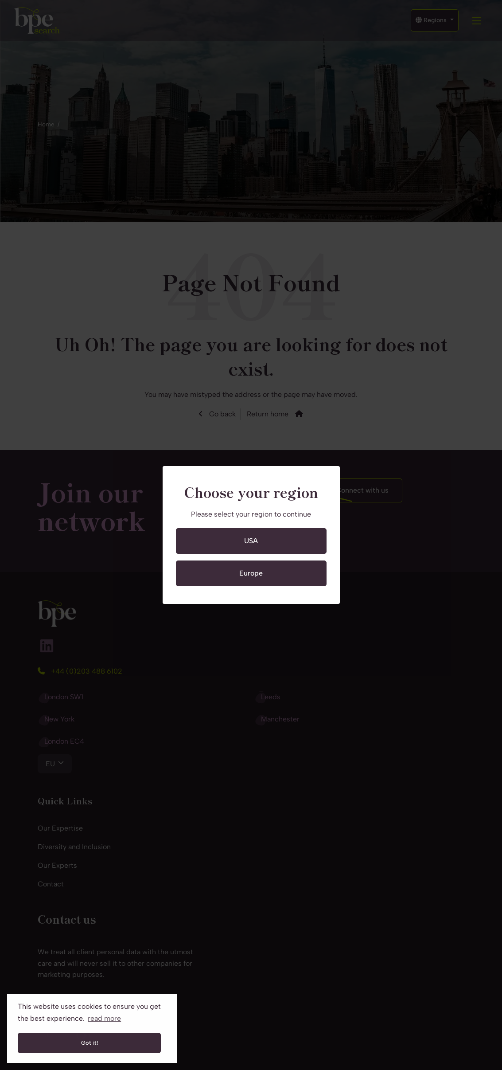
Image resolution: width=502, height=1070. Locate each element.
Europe (251, 573)
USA (251, 541)
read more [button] (104, 1018)
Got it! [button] (89, 1042)
